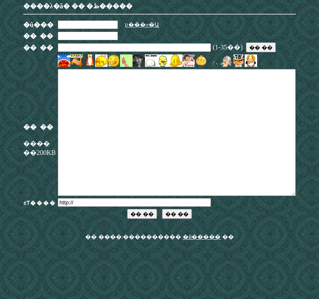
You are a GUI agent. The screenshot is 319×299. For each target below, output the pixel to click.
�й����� (202, 262)
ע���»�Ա (127, 25)
